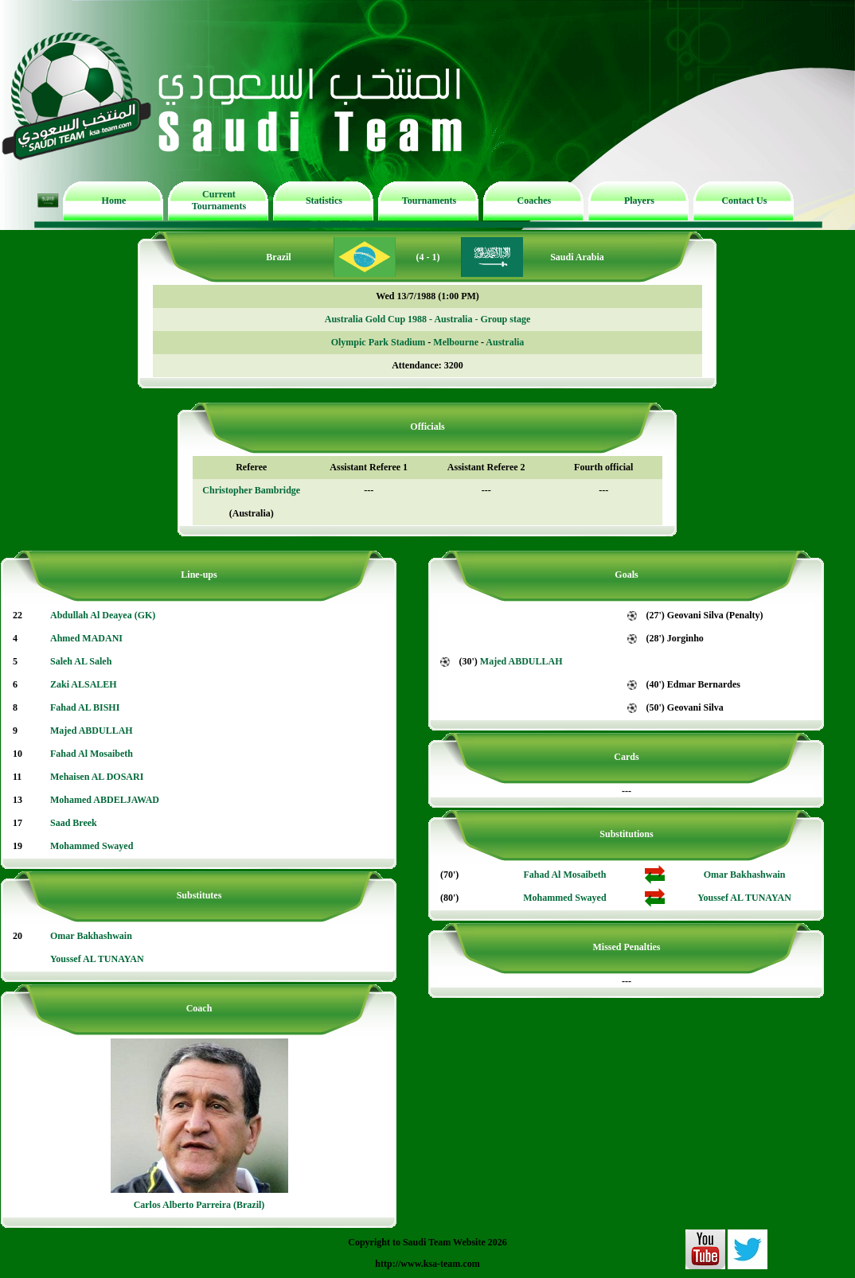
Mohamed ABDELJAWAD (104, 799)
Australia (505, 342)
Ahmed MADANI (86, 638)
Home (114, 200)
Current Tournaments (219, 200)
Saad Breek (73, 822)
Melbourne (455, 342)
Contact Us (744, 200)
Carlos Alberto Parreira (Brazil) (199, 1204)
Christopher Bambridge (251, 490)
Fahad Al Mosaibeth (91, 753)
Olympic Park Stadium (378, 342)
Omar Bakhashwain (91, 935)
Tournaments (429, 200)
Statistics (324, 200)
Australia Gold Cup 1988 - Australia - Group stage (427, 319)
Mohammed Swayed (91, 845)
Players (639, 200)
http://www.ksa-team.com (427, 1263)
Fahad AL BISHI (84, 707)
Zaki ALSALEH (83, 684)
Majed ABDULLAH (91, 730)
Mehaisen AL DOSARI (96, 776)
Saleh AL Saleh (80, 661)
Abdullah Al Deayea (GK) (102, 615)
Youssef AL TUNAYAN (97, 958)
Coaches (534, 200)
